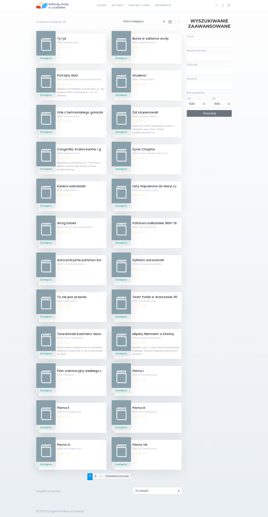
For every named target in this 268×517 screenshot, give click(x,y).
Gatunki (192, 65)
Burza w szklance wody (150, 38)
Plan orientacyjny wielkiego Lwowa (84, 371)
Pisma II (63, 408)
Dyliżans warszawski (148, 260)
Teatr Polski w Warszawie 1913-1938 (160, 297)
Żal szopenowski (145, 112)
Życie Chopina (143, 149)
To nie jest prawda (71, 297)
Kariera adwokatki (71, 186)
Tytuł (190, 36)
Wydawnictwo (197, 51)
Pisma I (138, 371)
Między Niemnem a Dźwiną (153, 334)
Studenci (139, 75)
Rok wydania (195, 93)
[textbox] (189, 57)
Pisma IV (63, 445)
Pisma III (138, 408)
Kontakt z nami (139, 5)
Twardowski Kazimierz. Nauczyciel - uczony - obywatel (100, 334)
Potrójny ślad (67, 75)
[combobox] (209, 57)
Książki (101, 5)
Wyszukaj (209, 113)
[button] (104, 36)
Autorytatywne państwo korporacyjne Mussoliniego (98, 260)
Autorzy (117, 5)
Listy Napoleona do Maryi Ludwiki (158, 186)
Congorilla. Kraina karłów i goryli (82, 149)
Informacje (163, 5)
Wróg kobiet (66, 223)
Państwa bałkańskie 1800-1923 (156, 223)
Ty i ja (61, 38)
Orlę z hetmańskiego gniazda (80, 112)
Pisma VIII (139, 445)
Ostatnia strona (117, 476)
